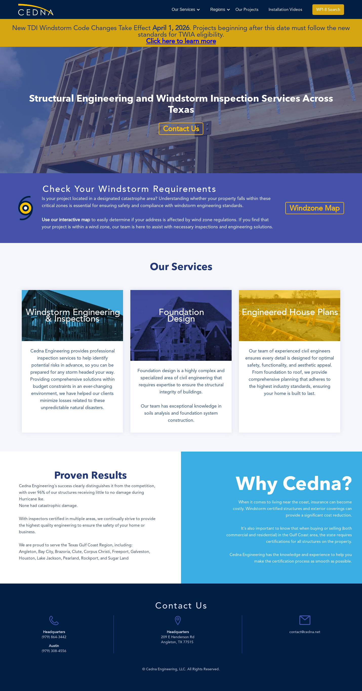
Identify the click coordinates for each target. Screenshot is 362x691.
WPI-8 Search (328, 9)
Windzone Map (315, 208)
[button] (186, 9)
